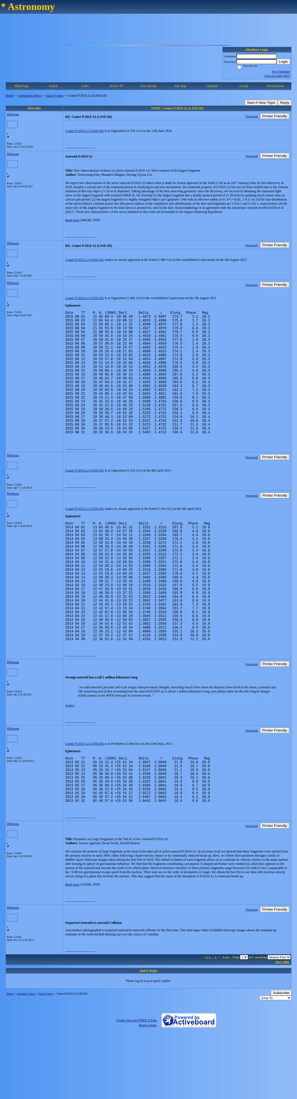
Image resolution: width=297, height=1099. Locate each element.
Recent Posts (275, 86)
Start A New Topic (261, 103)
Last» (227, 1019)
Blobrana (13, 114)
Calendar (212, 86)
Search (53, 86)
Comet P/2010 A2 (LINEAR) (84, 131)
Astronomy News (29, 96)
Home (9, 96)
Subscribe (281, 1055)
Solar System (55, 96)
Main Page (22, 86)
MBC (286, 1023)
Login (283, 61)
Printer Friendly (274, 116)
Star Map (180, 86)
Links (85, 86)
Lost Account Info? (277, 76)
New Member (281, 72)
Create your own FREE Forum (136, 1082)
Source (69, 757)
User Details (148, 86)
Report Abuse (148, 1087)
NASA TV (117, 86)
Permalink (252, 116)
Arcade (244, 86)
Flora (278, 1023)
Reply (284, 103)
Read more (72, 220)
